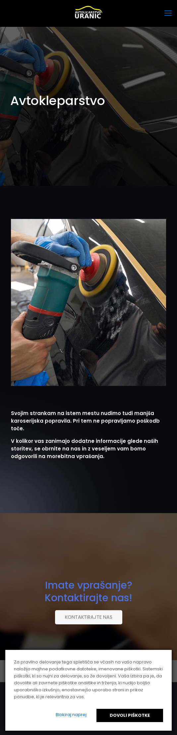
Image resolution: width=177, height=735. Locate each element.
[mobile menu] (168, 13)
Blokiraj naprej (71, 714)
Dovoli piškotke (130, 715)
